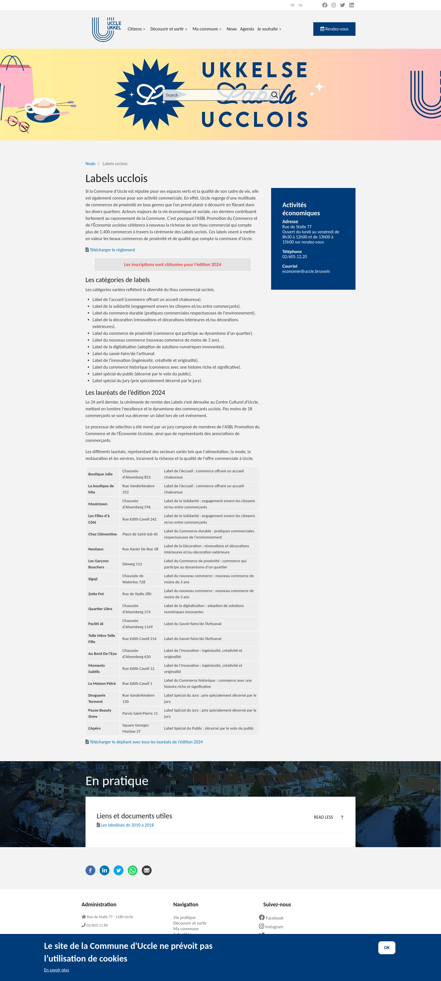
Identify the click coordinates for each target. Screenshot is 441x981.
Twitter (271, 935)
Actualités (184, 934)
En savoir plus (56, 975)
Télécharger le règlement (112, 250)
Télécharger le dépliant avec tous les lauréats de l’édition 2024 (144, 742)
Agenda (247, 29)
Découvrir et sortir (169, 32)
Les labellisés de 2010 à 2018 (126, 825)
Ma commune (207, 32)
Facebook (273, 918)
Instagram (273, 926)
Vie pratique (186, 917)
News (232, 29)
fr (292, 5)
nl (300, 5)
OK (387, 952)
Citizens (137, 32)
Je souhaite (269, 32)
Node (90, 163)
